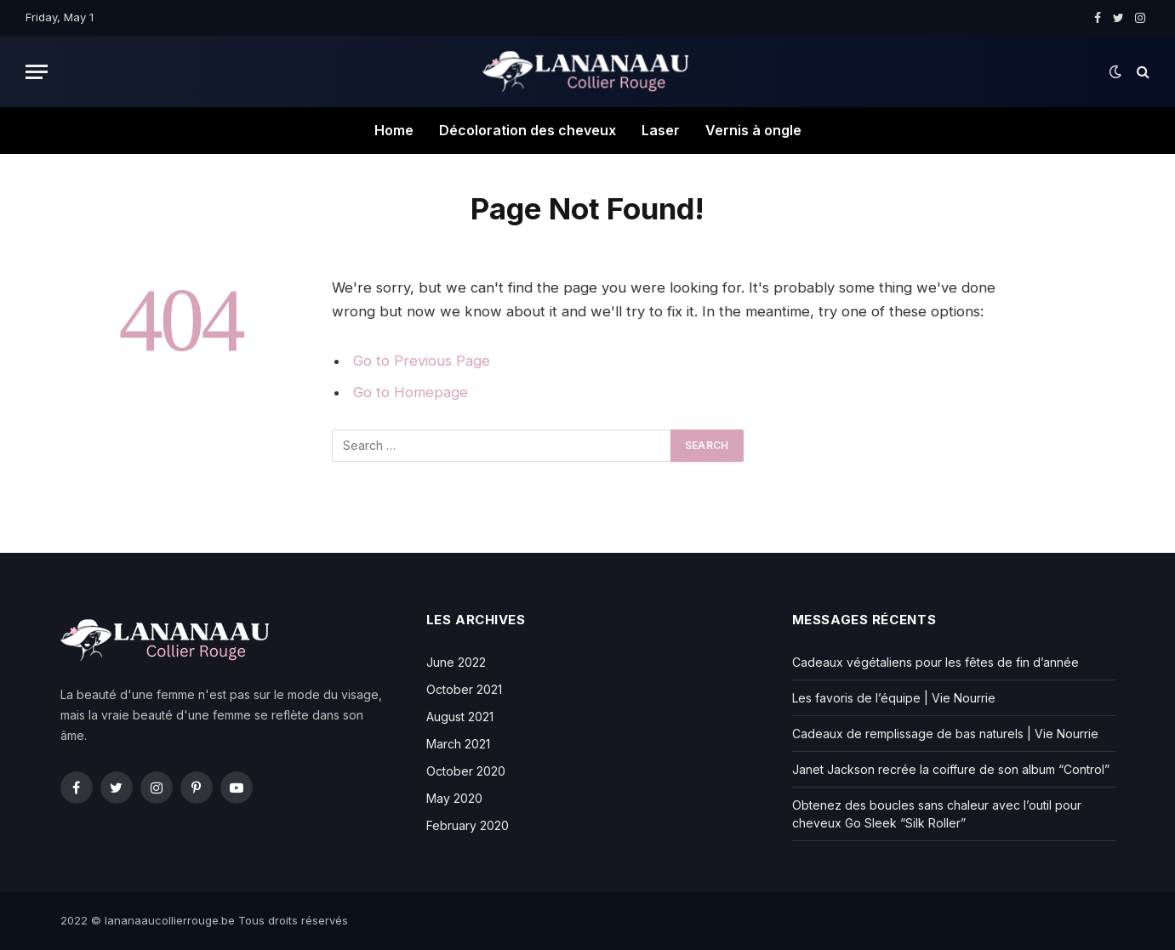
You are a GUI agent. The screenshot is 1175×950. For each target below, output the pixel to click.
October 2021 (464, 689)
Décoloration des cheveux (527, 130)
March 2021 (458, 744)
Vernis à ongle (753, 130)
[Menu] (37, 72)
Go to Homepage (410, 392)
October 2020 (465, 771)
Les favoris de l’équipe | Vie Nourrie (893, 698)
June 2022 (456, 662)
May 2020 (454, 798)
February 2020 (467, 825)
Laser (661, 130)
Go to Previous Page (421, 360)
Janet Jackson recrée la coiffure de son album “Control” (950, 769)
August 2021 (459, 716)
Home (394, 130)
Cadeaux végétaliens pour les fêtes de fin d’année (935, 662)
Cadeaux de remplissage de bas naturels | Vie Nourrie (945, 733)
